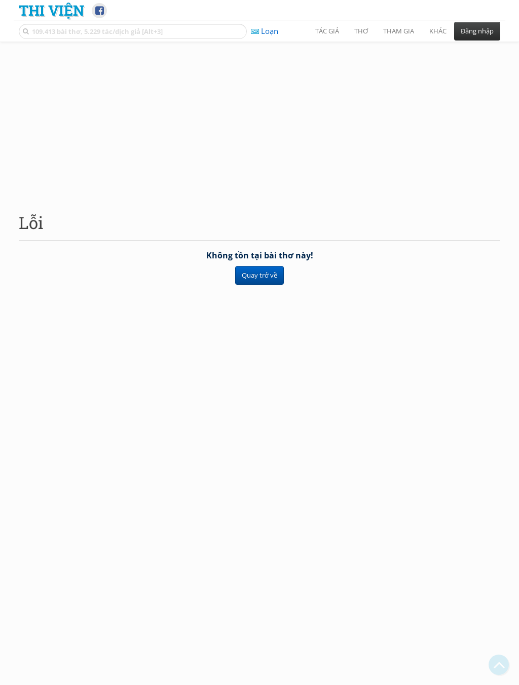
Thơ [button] (361, 30)
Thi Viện (51, 10)
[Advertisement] (259, 119)
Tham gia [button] (398, 30)
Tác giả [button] (327, 30)
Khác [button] (438, 30)
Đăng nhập (477, 30)
